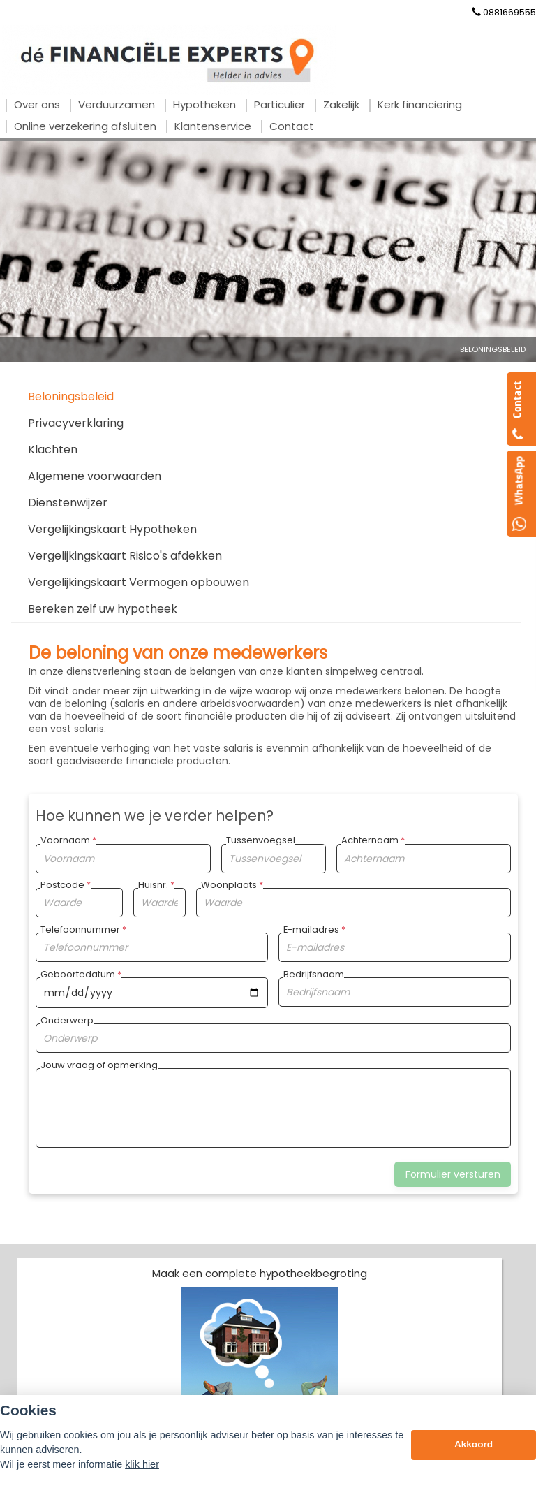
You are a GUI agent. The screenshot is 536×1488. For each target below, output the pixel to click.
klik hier (142, 1464)
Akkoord (473, 1444)
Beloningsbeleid (493, 349)
